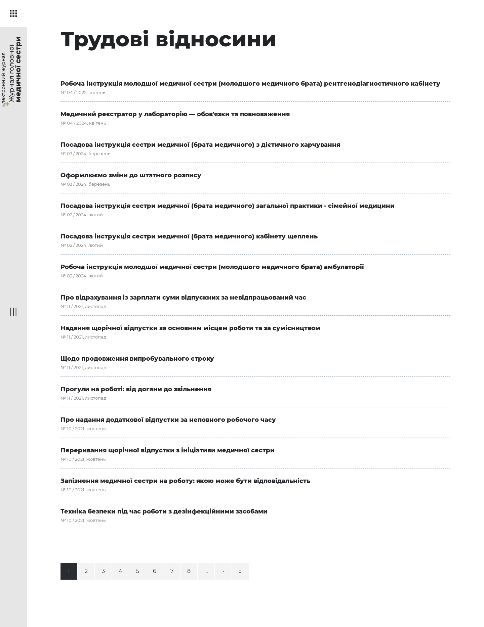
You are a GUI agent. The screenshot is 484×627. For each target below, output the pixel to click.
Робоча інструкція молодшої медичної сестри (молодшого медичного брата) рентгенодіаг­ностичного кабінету (250, 83)
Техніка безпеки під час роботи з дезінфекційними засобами (164, 511)
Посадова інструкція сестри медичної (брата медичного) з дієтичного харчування (201, 144)
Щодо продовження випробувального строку (137, 358)
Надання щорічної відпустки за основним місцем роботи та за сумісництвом (190, 328)
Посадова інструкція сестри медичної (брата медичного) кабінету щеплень (189, 236)
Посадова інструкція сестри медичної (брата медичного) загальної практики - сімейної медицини (228, 206)
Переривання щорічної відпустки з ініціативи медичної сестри (168, 450)
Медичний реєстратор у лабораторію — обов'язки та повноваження (175, 114)
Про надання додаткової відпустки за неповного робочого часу (168, 419)
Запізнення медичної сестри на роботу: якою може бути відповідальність (185, 481)
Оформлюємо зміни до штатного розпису (131, 175)
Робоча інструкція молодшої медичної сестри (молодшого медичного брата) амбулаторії (212, 267)
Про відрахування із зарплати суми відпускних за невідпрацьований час (183, 297)
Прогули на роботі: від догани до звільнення (136, 389)
